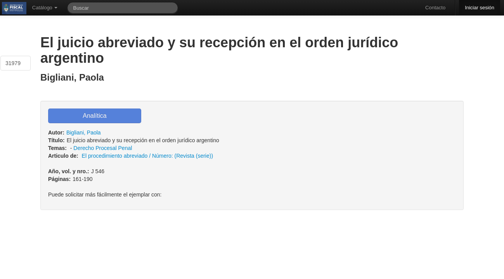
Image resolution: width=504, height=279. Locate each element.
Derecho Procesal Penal (102, 148)
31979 (13, 63)
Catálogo (45, 7)
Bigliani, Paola (83, 132)
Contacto (435, 7)
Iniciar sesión (479, 7)
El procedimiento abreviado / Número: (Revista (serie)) (147, 156)
